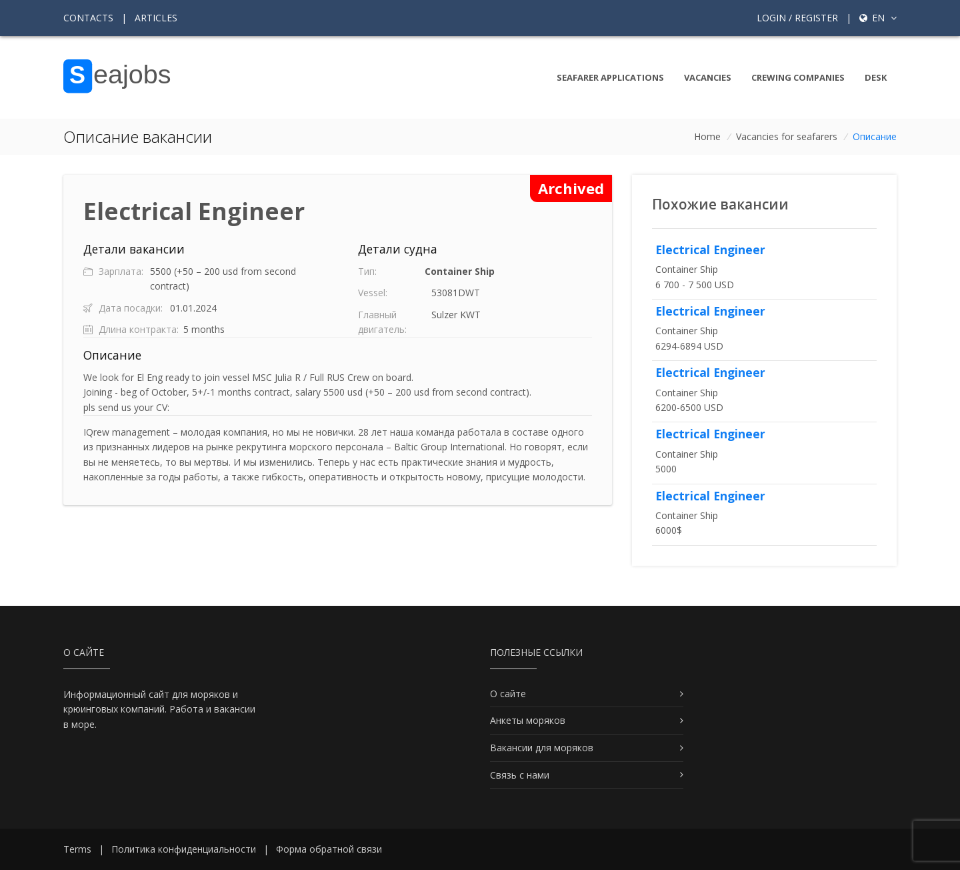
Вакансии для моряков (541, 747)
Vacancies (707, 77)
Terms (77, 849)
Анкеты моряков (527, 720)
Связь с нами (519, 775)
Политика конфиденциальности (183, 849)
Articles (156, 17)
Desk (876, 77)
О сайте (508, 693)
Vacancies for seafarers (786, 136)
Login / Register (797, 17)
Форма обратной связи (329, 849)
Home (707, 136)
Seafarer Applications (610, 77)
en (878, 17)
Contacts (88, 17)
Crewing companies (798, 77)
